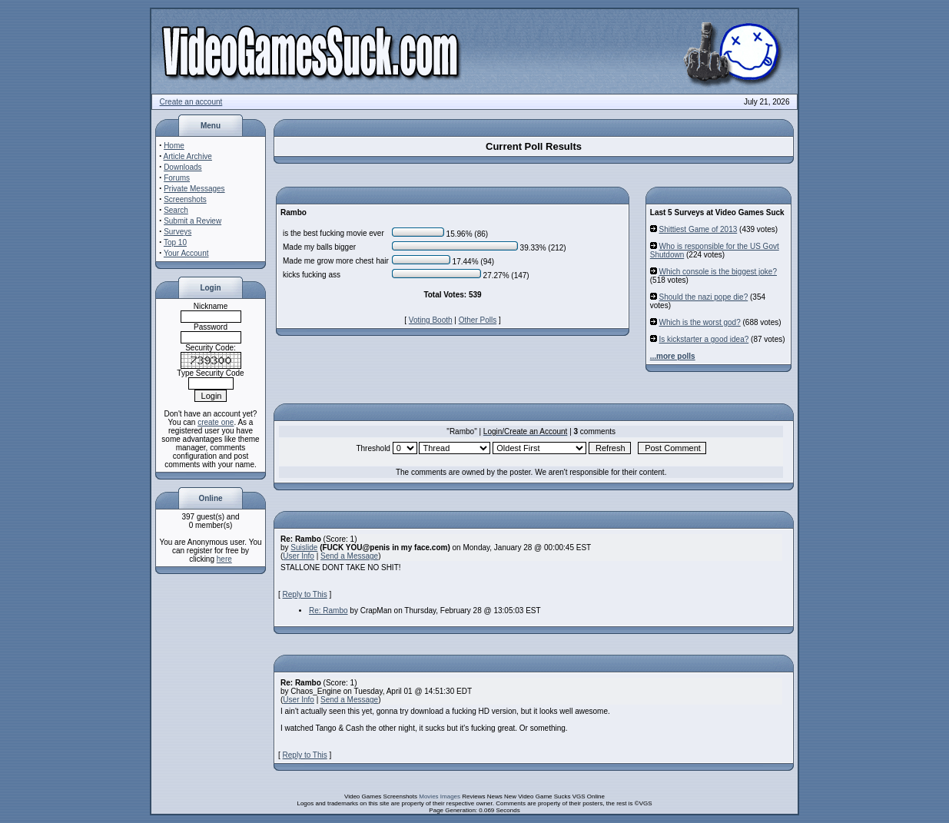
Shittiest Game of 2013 (698, 229)
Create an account (191, 102)
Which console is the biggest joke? (718, 271)
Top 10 (175, 242)
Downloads (182, 167)
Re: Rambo (328, 610)
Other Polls (477, 320)
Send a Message (349, 556)
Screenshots (185, 199)
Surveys (177, 231)
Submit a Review (192, 221)
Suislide (303, 547)
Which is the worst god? (700, 322)
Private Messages (194, 188)
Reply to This (305, 594)
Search (176, 210)
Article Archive (188, 156)
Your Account (186, 253)
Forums (177, 178)
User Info (298, 556)
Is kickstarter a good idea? (704, 339)
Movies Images (439, 796)
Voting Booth (431, 320)
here (224, 559)
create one (215, 422)
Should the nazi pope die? (703, 297)
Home (174, 145)
